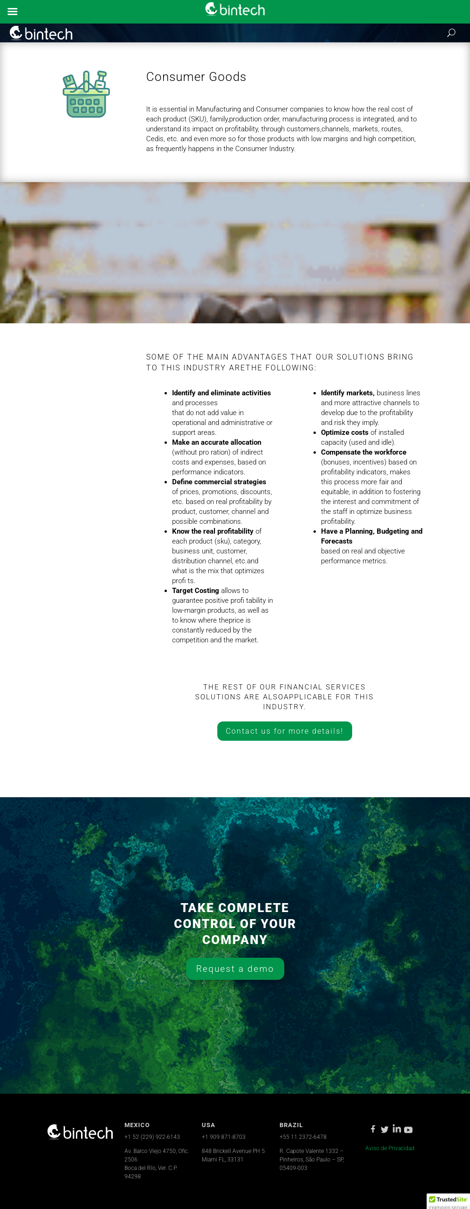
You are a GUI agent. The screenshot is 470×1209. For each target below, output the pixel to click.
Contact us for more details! (285, 731)
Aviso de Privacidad (389, 1148)
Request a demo (235, 968)
